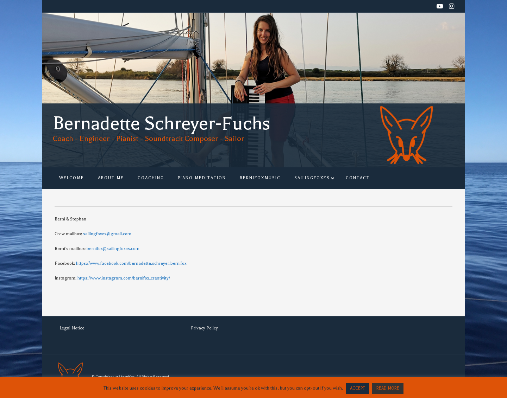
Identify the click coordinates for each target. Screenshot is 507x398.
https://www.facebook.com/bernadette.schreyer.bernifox (131, 263)
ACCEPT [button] (357, 388)
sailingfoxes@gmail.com (107, 233)
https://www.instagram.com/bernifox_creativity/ (123, 278)
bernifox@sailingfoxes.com (113, 248)
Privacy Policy (204, 328)
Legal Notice (72, 328)
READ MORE (387, 388)
